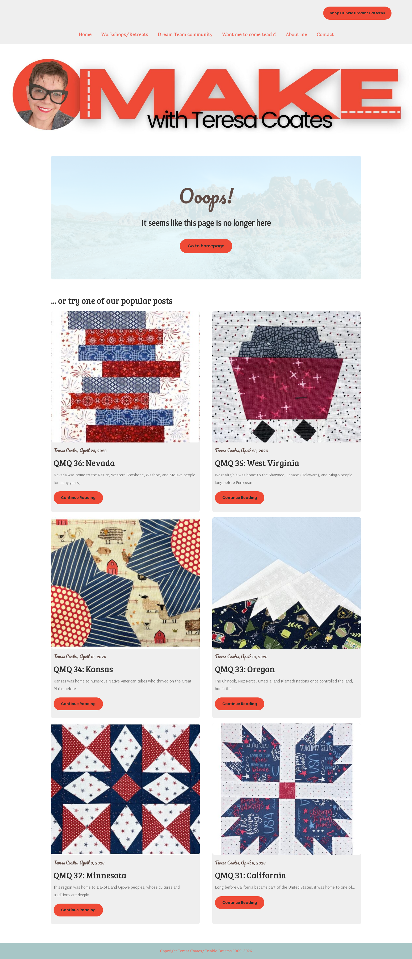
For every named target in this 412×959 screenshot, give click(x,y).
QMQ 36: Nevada (84, 462)
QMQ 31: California (250, 875)
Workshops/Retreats (124, 34)
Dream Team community (185, 34)
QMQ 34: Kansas (83, 669)
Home (85, 34)
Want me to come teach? (249, 34)
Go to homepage (206, 246)
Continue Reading (78, 497)
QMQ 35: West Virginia (257, 462)
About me (296, 34)
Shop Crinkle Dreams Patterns (357, 13)
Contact (325, 34)
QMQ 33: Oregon (245, 669)
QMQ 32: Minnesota (90, 875)
